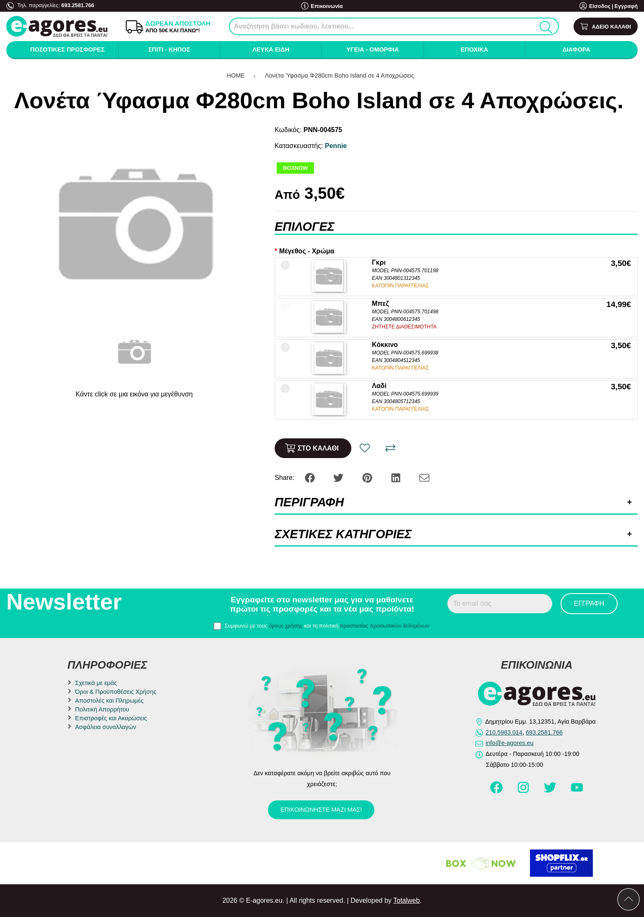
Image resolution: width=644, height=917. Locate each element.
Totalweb (406, 900)
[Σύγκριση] (390, 448)
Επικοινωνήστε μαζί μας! (321, 809)
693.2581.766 (77, 5)
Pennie (336, 145)
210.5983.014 (504, 732)
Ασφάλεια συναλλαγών (105, 727)
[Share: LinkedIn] (396, 477)
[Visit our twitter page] (551, 791)
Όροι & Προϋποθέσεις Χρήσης (115, 691)
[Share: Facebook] (311, 477)
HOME (236, 75)
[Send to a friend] (424, 477)
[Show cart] (606, 27)
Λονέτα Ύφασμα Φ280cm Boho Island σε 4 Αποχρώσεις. (341, 75)
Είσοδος (599, 6)
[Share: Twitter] (339, 477)
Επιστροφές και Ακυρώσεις (111, 718)
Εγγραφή (626, 6)
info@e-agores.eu (510, 743)
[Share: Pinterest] (368, 477)
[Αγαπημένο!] (364, 448)
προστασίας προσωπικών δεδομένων (384, 626)
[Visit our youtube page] (577, 791)
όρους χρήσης (286, 626)
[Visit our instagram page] (524, 791)
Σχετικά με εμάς (96, 683)
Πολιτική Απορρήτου (102, 709)
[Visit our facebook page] (497, 791)
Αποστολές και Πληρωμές (109, 700)
